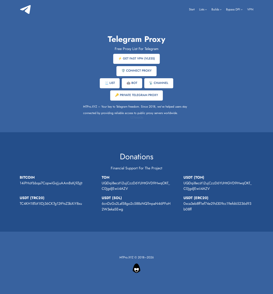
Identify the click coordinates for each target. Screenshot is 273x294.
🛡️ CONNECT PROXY (136, 70)
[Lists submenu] (206, 9)
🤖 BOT (132, 83)
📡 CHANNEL (158, 83)
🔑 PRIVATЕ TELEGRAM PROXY (136, 95)
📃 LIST (110, 83)
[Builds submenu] (221, 9)
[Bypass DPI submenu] (242, 9)
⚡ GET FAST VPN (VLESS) (136, 58)
